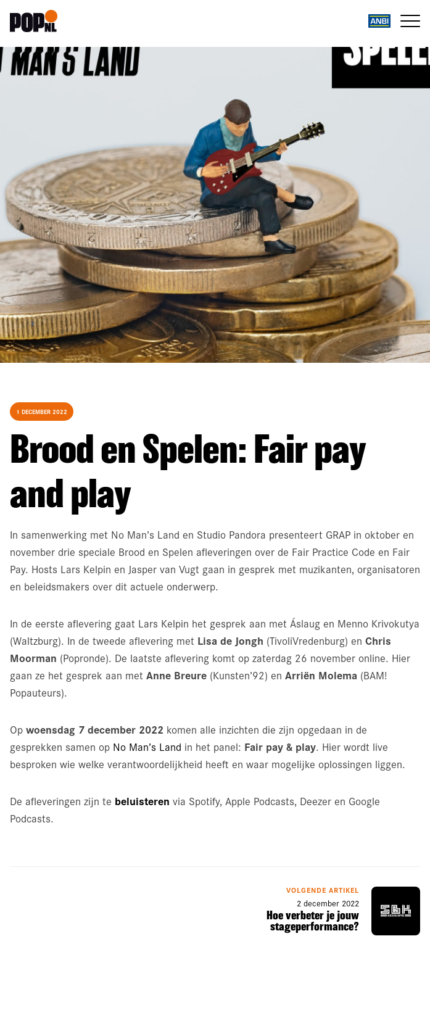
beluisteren (142, 800)
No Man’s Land (147, 746)
